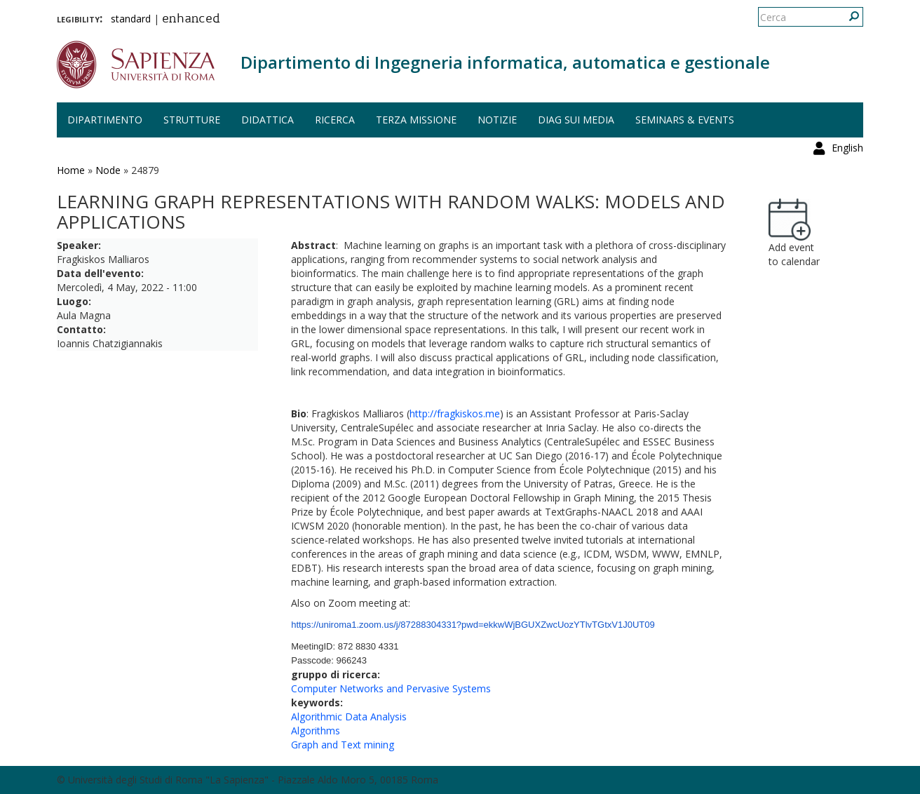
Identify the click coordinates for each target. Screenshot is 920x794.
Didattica (267, 119)
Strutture (191, 119)
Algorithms (315, 730)
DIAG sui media (576, 119)
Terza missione (416, 119)
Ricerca (335, 119)
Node (108, 170)
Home (71, 170)
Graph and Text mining (342, 744)
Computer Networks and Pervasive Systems (391, 688)
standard (131, 18)
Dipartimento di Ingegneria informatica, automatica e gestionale (505, 62)
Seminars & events (684, 119)
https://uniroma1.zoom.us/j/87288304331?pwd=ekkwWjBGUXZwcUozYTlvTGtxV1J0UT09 (472, 624)
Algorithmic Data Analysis (349, 716)
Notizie (497, 119)
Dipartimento (104, 119)
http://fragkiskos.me (455, 413)
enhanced (191, 19)
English (847, 17)
